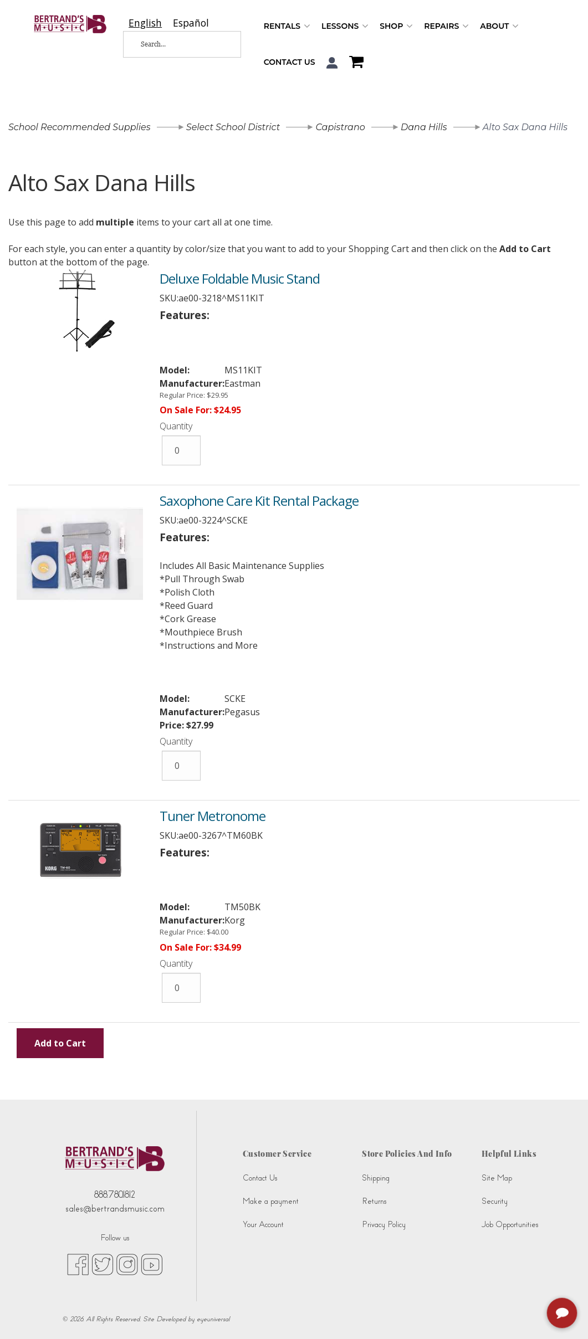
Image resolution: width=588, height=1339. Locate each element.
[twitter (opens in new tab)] (102, 1263)
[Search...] (174, 44)
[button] (332, 63)
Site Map (497, 1178)
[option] (190, 23)
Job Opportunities (510, 1224)
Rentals (287, 26)
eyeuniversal (213, 1319)
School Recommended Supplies (79, 127)
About (499, 26)
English (145, 23)
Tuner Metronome (212, 816)
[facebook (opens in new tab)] (78, 1263)
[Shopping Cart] (354, 63)
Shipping (376, 1178)
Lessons (345, 26)
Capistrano (340, 127)
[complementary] (563, 1314)
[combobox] (145, 23)
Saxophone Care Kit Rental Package (259, 500)
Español (191, 23)
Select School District (233, 127)
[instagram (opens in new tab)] (127, 1263)
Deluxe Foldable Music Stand (240, 278)
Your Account (263, 1224)
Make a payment (271, 1201)
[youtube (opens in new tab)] (151, 1263)
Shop (396, 26)
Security (495, 1201)
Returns (374, 1201)
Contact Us (289, 62)
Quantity (176, 426)
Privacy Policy (384, 1224)
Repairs (446, 26)
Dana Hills (424, 127)
